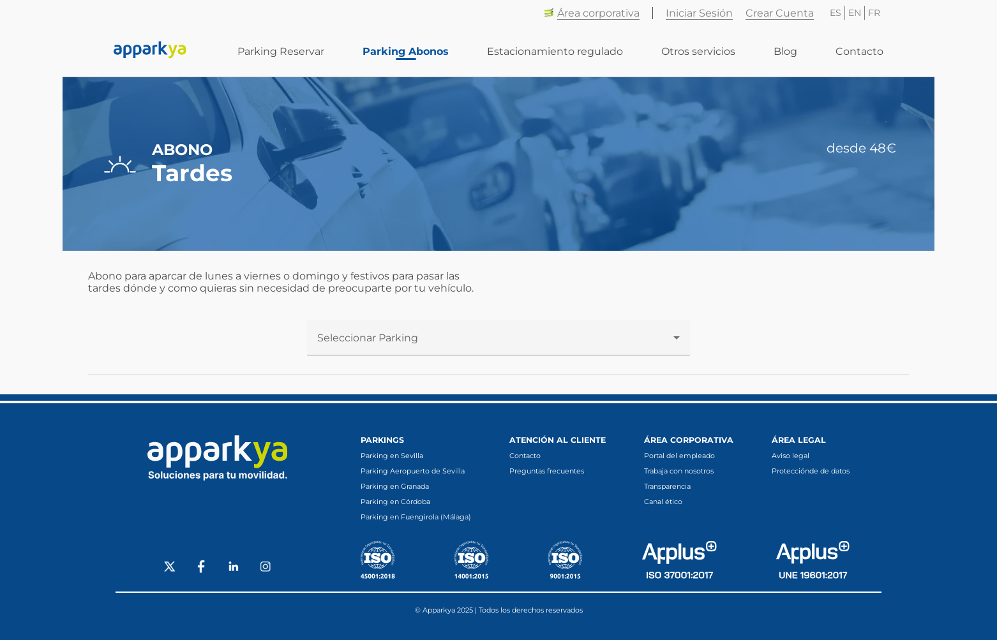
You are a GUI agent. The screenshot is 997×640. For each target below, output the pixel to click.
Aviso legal (790, 455)
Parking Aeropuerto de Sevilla (413, 470)
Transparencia (667, 486)
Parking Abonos (406, 51)
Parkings (382, 440)
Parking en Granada (395, 486)
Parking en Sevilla (392, 455)
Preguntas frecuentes (546, 470)
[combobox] (498, 342)
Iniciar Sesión (699, 13)
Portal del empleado (679, 455)
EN (854, 13)
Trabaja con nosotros (679, 470)
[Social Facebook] (201, 568)
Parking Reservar (280, 51)
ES (835, 13)
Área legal (799, 440)
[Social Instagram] (265, 568)
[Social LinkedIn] (233, 568)
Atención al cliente (557, 440)
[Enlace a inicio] (150, 51)
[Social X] (169, 568)
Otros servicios (698, 51)
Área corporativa (592, 13)
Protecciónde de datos (811, 470)
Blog (785, 51)
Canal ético (663, 501)
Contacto (859, 51)
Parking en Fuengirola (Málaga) (416, 516)
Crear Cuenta (780, 13)
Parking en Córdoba (395, 501)
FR (874, 13)
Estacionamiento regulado (555, 51)
